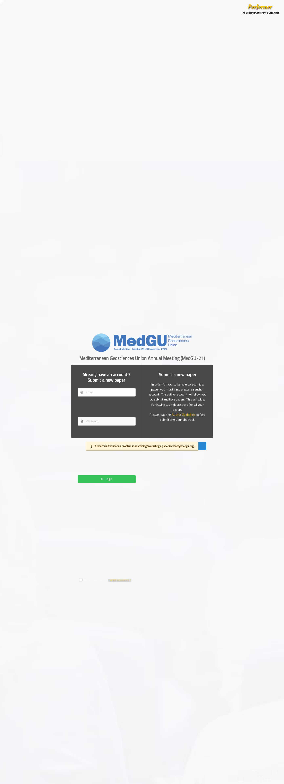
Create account (179, 520)
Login (106, 620)
